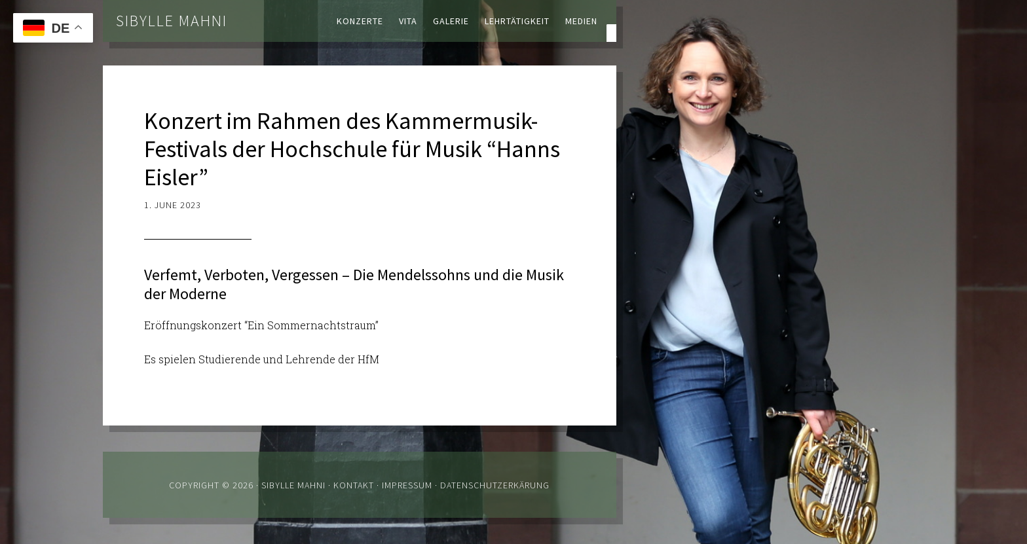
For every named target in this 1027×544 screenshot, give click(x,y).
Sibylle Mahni (171, 20)
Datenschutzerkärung (495, 485)
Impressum (407, 485)
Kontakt (353, 485)
